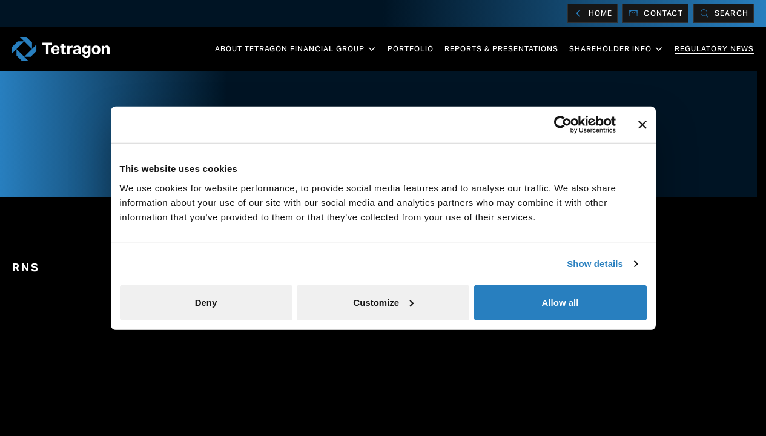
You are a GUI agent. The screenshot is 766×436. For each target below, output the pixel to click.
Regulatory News (714, 48)
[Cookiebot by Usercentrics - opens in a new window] (563, 125)
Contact (655, 13)
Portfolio (411, 48)
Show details (595, 264)
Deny (206, 302)
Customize (383, 302)
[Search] (723, 13)
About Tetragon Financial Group (296, 49)
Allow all (560, 302)
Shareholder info (616, 49)
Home (593, 13)
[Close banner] (642, 125)
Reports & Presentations (501, 48)
